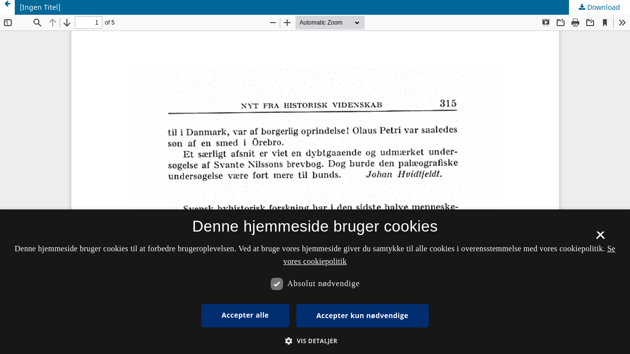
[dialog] (315, 281)
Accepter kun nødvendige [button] (362, 315)
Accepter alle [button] (245, 315)
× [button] (600, 238)
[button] (314, 341)
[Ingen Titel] (40, 7)
